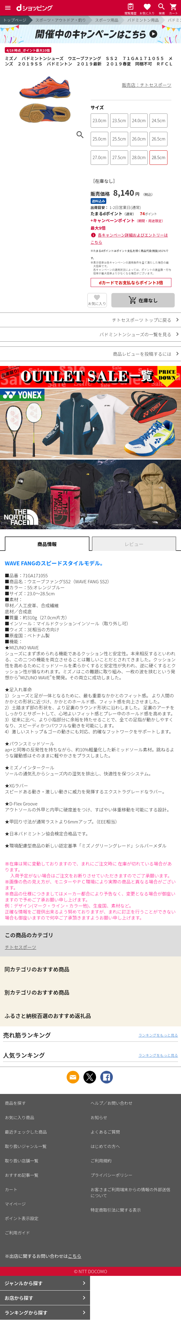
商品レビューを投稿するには (142, 354)
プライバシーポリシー (112, 1175)
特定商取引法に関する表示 (116, 1210)
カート (11, 1189)
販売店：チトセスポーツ (146, 85)
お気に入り (97, 303)
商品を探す (15, 1103)
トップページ (14, 20)
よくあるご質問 (105, 1132)
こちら (74, 1256)
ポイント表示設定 (21, 1218)
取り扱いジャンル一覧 (26, 1146)
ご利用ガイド (17, 1233)
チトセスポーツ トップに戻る (141, 320)
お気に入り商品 (19, 1117)
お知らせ (99, 1117)
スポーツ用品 (107, 20)
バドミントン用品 (142, 20)
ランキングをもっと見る (158, 1035)
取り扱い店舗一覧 (21, 1161)
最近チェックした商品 (26, 1132)
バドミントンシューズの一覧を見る (135, 334)
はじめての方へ (105, 1146)
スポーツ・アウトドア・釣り (60, 20)
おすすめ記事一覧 (21, 1175)
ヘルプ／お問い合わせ (112, 1103)
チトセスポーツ (20, 947)
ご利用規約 (101, 1161)
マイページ (15, 1204)
